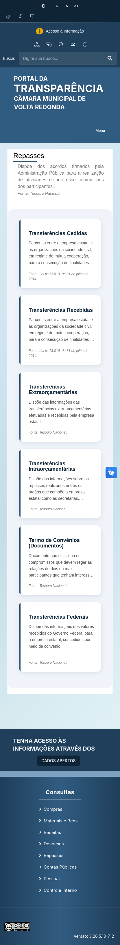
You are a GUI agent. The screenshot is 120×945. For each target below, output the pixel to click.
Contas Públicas (60, 867)
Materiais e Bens (60, 821)
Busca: (9, 58)
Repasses (53, 855)
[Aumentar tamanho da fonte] (76, 6)
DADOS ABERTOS (58, 760)
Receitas (52, 832)
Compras (53, 809)
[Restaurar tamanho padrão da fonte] (66, 6)
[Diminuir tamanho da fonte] (57, 6)
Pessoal (52, 878)
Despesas (54, 843)
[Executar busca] (110, 58)
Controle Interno (60, 890)
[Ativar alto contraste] (43, 6)
